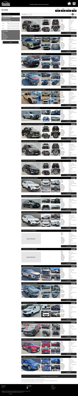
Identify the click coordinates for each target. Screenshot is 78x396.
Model (3, 25)
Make (3, 23)
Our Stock (2, 387)
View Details (69, 33)
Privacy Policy (53, 387)
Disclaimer (53, 388)
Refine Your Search (6, 14)
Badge (3, 28)
